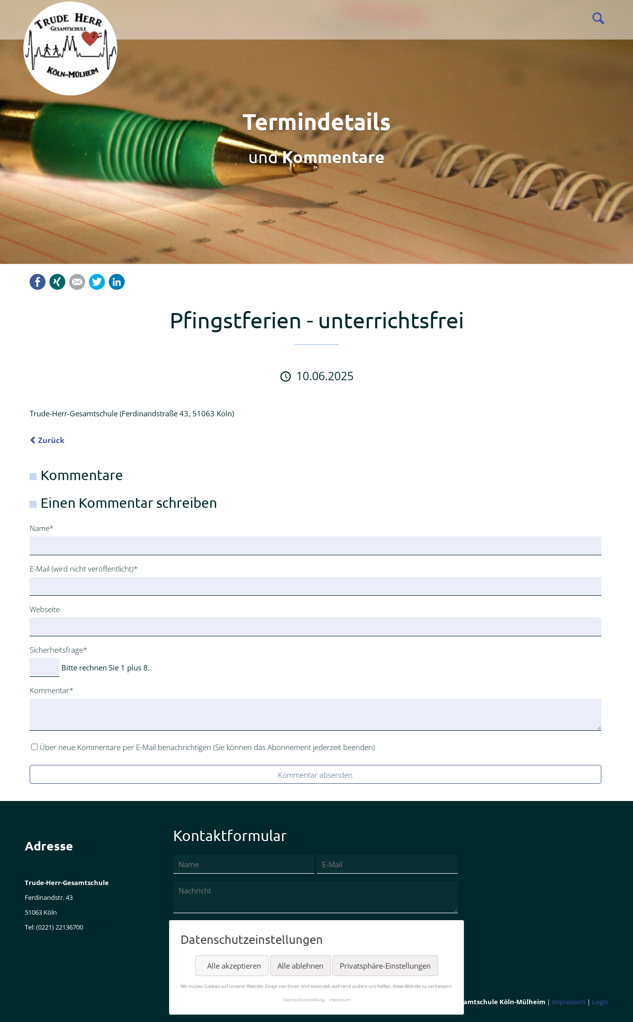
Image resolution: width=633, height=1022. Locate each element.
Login (600, 1001)
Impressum (569, 1001)
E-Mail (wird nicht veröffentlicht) (83, 568)
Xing (57, 282)
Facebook (37, 282)
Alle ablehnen (300, 966)
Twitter (97, 282)
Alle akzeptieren (234, 966)
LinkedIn (117, 282)
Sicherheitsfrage (58, 649)
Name (46, 527)
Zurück (51, 440)
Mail (77, 282)
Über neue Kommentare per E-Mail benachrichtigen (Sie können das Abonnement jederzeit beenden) (207, 747)
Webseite (45, 609)
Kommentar (51, 689)
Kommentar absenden (315, 775)
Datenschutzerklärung (303, 999)
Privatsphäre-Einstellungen (385, 966)
